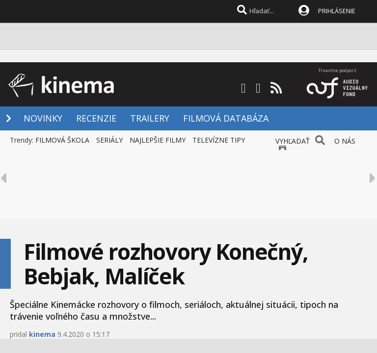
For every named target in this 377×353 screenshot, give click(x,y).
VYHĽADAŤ (292, 141)
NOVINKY (43, 118)
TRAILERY (149, 118)
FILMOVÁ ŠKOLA (62, 140)
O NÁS (344, 141)
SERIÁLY (109, 140)
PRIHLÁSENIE (336, 10)
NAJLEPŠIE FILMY (158, 140)
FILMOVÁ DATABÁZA (226, 118)
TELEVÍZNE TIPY (218, 140)
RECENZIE (96, 118)
